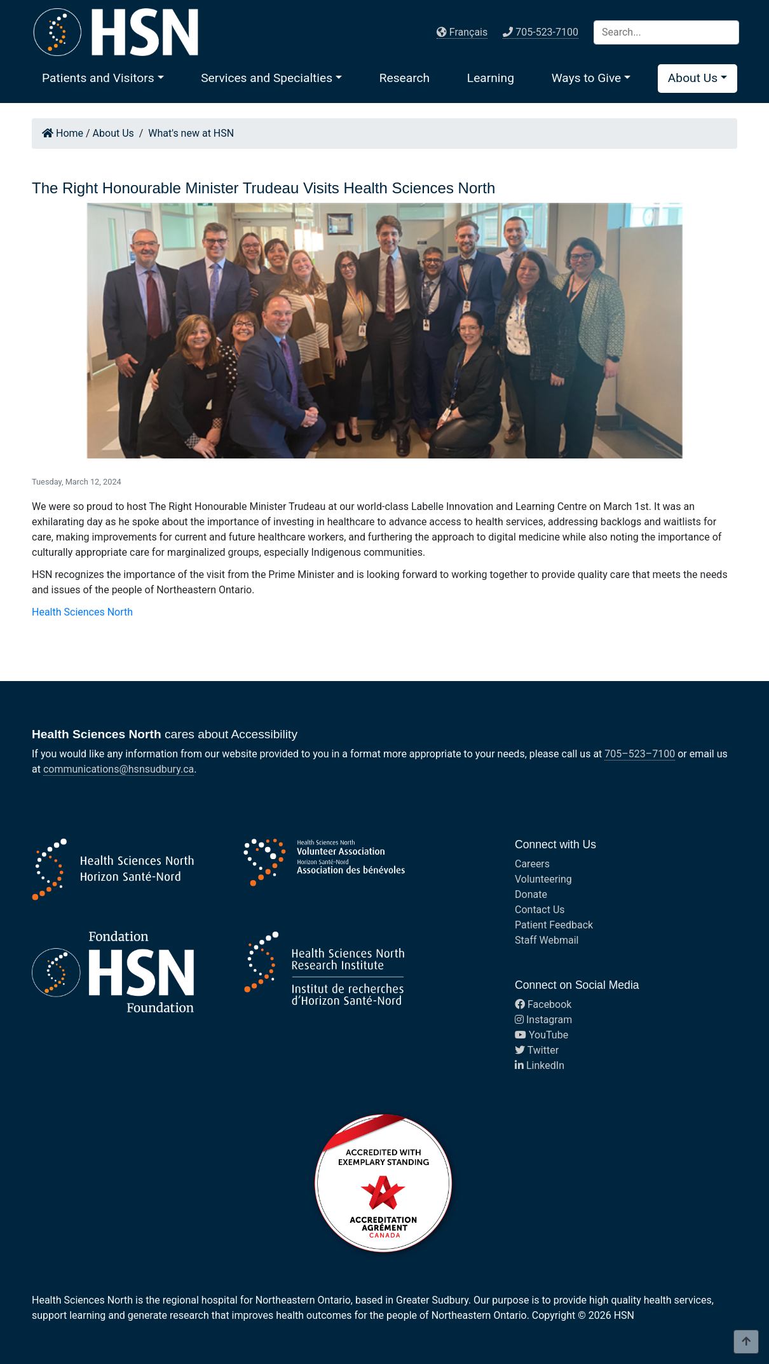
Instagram (543, 1020)
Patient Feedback (554, 925)
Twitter (537, 1050)
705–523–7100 (639, 754)
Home (62, 133)
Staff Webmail (546, 940)
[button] (103, 77)
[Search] (666, 32)
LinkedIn (539, 1065)
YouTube (541, 1035)
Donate (531, 894)
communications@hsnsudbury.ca (118, 769)
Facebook (543, 1004)
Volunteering (543, 879)
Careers (532, 864)
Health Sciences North (82, 612)
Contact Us (540, 910)
